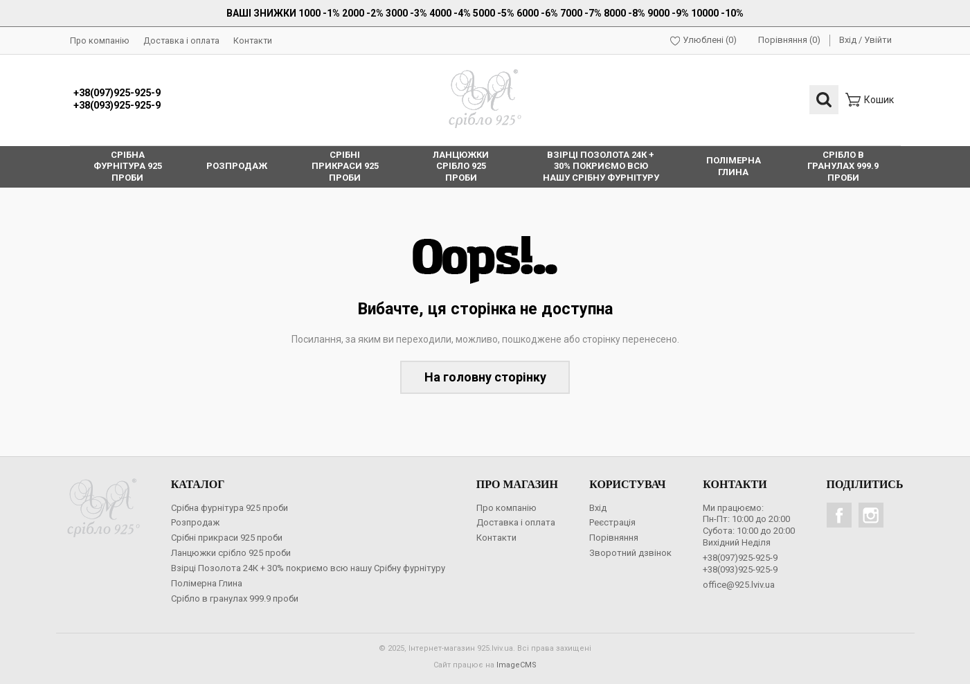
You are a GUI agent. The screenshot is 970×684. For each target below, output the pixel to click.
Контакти (252, 40)
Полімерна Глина (206, 583)
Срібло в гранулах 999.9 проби (234, 598)
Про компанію (99, 40)
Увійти (878, 40)
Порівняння (613, 537)
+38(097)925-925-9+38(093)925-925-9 (117, 99)
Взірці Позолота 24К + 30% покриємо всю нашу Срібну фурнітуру (308, 568)
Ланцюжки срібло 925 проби (231, 553)
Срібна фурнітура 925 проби (229, 508)
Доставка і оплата (181, 40)
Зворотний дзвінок (630, 553)
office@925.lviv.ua (739, 584)
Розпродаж (195, 522)
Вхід (847, 40)
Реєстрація (612, 522)
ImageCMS (516, 664)
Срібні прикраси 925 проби (226, 537)
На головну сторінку (485, 377)
